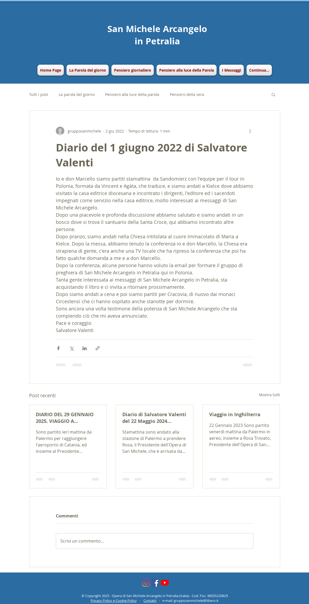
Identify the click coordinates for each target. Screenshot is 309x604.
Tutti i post (38, 94)
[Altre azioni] (250, 131)
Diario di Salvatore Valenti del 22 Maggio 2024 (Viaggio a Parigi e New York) (154, 417)
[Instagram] (146, 583)
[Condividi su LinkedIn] (84, 348)
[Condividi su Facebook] (58, 348)
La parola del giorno (77, 94)
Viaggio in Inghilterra (234, 414)
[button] (132, 70)
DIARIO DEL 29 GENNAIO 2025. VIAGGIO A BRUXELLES (64, 417)
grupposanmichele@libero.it (196, 600)
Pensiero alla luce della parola (132, 94)
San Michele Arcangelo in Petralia (157, 35)
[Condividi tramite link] (97, 348)
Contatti (150, 600)
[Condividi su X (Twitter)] (71, 348)
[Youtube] (165, 583)
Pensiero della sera (187, 94)
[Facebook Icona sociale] (155, 583)
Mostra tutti (269, 394)
